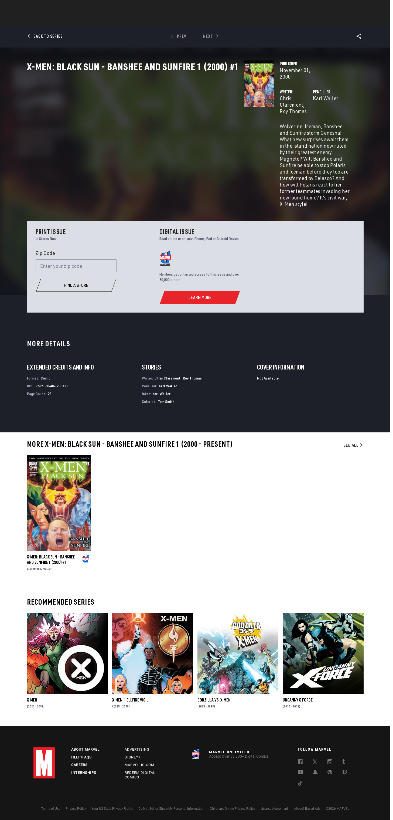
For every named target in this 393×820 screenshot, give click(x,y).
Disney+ (133, 756)
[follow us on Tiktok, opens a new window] (300, 782)
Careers (79, 763)
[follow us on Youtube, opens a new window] (300, 771)
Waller (47, 567)
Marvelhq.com (139, 763)
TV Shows (211, 19)
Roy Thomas (179, 115)
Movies (188, 19)
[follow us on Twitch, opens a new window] (344, 771)
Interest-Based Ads (306, 807)
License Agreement (274, 807)
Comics (135, 19)
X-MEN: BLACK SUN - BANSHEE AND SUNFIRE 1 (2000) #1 (51, 558)
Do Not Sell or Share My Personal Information (171, 807)
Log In (53, 7)
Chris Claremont (146, 115)
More (275, 19)
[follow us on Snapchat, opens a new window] (315, 771)
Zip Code (45, 251)
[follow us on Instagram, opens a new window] (329, 761)
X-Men (32, 698)
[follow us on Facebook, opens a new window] (300, 761)
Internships (83, 771)
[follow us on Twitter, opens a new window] (315, 761)
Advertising (137, 748)
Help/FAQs (81, 756)
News (115, 19)
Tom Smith (166, 400)
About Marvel (85, 748)
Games (234, 19)
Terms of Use (50, 807)
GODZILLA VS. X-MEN (214, 698)
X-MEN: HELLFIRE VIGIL (130, 698)
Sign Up (70, 7)
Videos (255, 19)
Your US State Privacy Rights (112, 807)
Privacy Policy (76, 807)
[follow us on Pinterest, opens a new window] (329, 771)
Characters (161, 19)
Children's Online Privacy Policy (232, 807)
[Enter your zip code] (76, 264)
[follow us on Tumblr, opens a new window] (343, 761)
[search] (350, 7)
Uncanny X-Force (298, 698)
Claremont (34, 567)
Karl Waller (249, 115)
